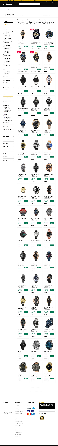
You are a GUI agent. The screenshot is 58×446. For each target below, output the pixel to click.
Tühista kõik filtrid (8, 19)
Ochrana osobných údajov (19, 411)
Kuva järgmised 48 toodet (35, 386)
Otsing (19, 4)
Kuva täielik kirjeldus (36, 26)
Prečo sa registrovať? (18, 432)
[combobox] (48, 15)
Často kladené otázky (18, 430)
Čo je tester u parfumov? (19, 423)
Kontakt (4, 410)
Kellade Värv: (8, 21)
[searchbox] (8, 82)
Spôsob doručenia (18, 415)
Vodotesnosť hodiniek (18, 425)
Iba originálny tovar (18, 427)
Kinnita (53, 410)
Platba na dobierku (30, 405)
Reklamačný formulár (18, 413)
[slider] (3, 96)
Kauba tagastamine (18, 434)
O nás (4, 405)
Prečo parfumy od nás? (19, 421)
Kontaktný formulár (6, 407)
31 (40, 391)
